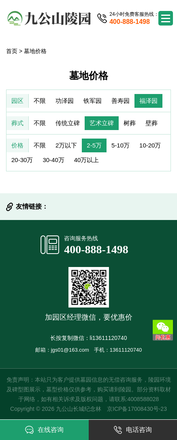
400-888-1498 (96, 249)
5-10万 (120, 145)
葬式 (17, 123)
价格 (17, 145)
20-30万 (22, 159)
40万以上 (86, 159)
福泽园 (148, 100)
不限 (40, 100)
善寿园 (120, 100)
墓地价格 (35, 51)
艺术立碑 (102, 123)
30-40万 (53, 159)
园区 (17, 100)
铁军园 (92, 100)
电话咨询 (133, 430)
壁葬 (151, 123)
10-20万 (150, 145)
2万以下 (66, 145)
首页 (11, 51)
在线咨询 (44, 430)
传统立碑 (67, 123)
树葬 (130, 123)
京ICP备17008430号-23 (137, 409)
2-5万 (94, 145)
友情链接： (32, 206)
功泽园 (64, 100)
